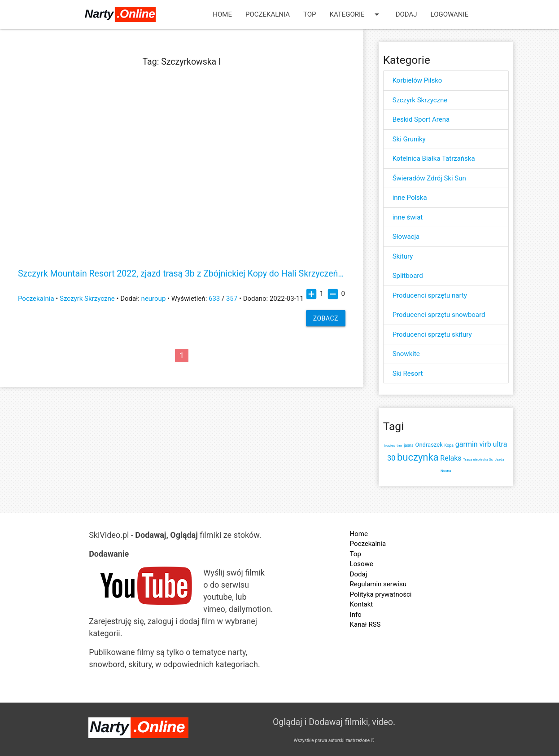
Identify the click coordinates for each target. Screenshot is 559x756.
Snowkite (406, 354)
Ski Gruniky (409, 139)
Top (309, 14)
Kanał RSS (365, 624)
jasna (409, 445)
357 (231, 298)
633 (214, 298)
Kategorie (356, 14)
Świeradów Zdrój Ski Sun (429, 178)
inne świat (408, 217)
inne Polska (410, 197)
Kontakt (361, 604)
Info (356, 615)
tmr (399, 446)
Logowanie (450, 14)
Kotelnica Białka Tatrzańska (434, 158)
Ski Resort (408, 373)
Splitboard (408, 276)
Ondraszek (428, 444)
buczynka (418, 457)
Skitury (403, 256)
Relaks (450, 458)
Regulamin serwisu (378, 584)
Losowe (361, 564)
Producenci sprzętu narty (430, 295)
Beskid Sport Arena (421, 119)
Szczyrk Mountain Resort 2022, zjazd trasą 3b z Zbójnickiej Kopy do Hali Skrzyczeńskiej (181, 274)
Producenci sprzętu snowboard (439, 315)
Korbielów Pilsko (417, 80)
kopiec (389, 446)
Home (222, 14)
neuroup (153, 298)
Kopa (449, 445)
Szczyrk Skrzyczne (87, 298)
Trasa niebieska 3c (478, 459)
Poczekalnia (267, 14)
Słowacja (406, 237)
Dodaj (406, 14)
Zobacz (325, 318)
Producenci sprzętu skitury (432, 334)
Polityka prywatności (381, 594)
